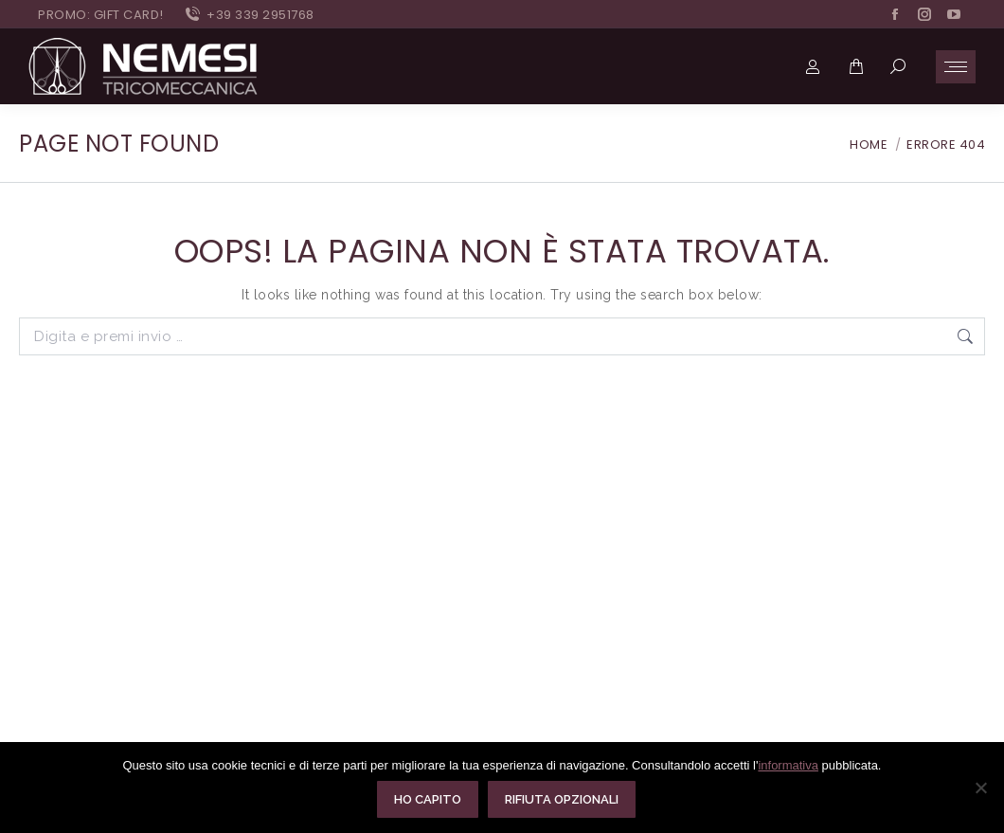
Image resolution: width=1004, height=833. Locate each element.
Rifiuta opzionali (562, 800)
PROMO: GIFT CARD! (101, 15)
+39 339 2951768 (248, 15)
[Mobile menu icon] (956, 66)
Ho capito (428, 800)
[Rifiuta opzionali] (980, 788)
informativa (788, 766)
